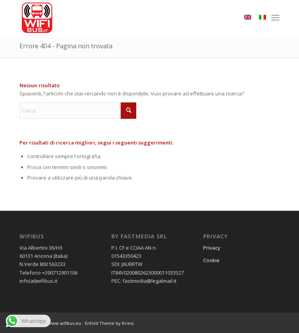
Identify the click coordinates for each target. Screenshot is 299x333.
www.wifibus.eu (64, 323)
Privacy (211, 247)
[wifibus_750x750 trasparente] (37, 17)
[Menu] (275, 17)
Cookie (211, 260)
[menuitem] (275, 17)
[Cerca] (77, 110)
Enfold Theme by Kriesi (109, 323)
